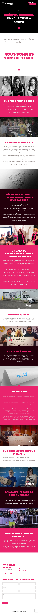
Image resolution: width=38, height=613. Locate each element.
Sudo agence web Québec (22, 611)
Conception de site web (15, 611)
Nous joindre (32, 4)
